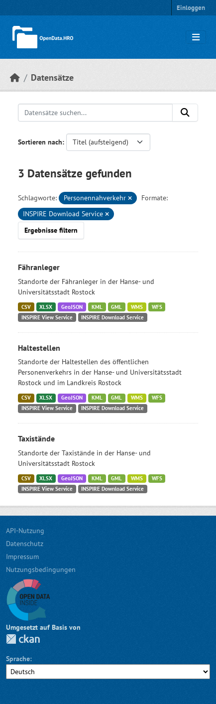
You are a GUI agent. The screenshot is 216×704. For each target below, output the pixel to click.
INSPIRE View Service (47, 317)
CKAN (23, 639)
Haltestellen (39, 348)
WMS (137, 306)
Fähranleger (39, 267)
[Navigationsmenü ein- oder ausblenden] (196, 37)
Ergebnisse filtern (51, 230)
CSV (26, 306)
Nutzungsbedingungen (41, 569)
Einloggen (191, 7)
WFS (157, 306)
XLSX (45, 306)
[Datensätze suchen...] (95, 113)
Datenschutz (24, 543)
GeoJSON (72, 306)
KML (97, 306)
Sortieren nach (40, 142)
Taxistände (36, 438)
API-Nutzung (25, 530)
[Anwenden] (185, 113)
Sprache (18, 658)
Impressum (22, 556)
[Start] (15, 77)
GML (116, 306)
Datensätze (52, 77)
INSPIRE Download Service (112, 317)
